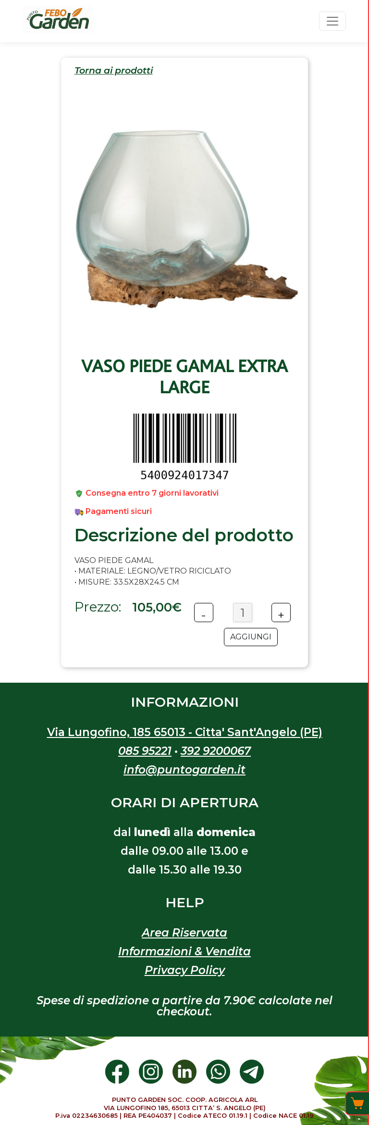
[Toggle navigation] (332, 21)
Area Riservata (184, 932)
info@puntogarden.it (184, 769)
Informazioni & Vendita (184, 951)
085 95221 (145, 751)
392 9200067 (216, 751)
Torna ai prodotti (113, 70)
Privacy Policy (185, 970)
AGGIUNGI (250, 636)
